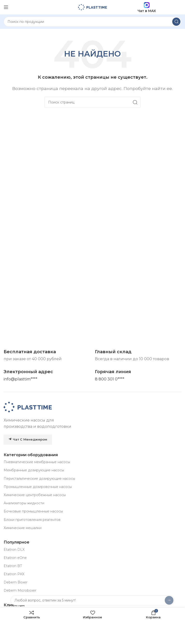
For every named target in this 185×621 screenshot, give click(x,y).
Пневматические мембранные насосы (37, 462)
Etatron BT (13, 566)
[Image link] (28, 407)
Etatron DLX (14, 549)
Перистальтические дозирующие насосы (39, 478)
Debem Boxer (15, 582)
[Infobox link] (113, 372)
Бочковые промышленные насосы (33, 511)
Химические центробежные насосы (35, 495)
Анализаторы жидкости (24, 503)
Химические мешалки (22, 528)
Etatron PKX (14, 574)
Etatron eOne (15, 558)
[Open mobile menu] (6, 7)
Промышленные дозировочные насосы (38, 487)
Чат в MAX (147, 7)
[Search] (92, 22)
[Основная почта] (20, 379)
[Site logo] (92, 7)
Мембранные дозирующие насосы (34, 470)
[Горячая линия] (109, 379)
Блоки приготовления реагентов (32, 520)
